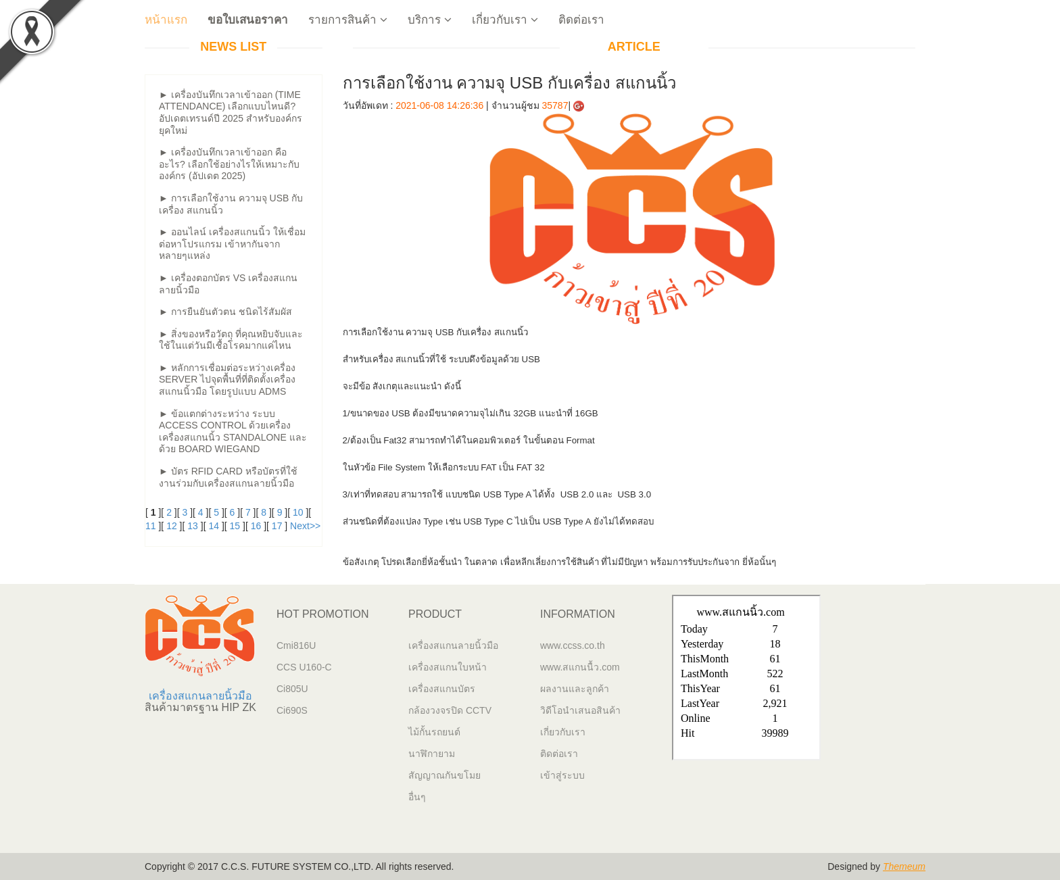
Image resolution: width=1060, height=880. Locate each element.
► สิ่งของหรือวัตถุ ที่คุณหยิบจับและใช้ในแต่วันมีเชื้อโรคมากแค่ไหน (231, 339)
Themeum (904, 866)
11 (150, 525)
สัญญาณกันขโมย (444, 775)
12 (171, 525)
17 (277, 525)
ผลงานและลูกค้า (574, 688)
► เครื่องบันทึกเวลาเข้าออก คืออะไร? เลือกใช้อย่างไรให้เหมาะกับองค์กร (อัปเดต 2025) (229, 164)
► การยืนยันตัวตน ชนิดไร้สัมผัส (225, 311)
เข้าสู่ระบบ (562, 775)
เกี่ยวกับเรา (505, 20)
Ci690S (292, 710)
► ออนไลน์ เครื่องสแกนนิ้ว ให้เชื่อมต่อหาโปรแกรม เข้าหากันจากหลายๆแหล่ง (232, 243)
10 (298, 512)
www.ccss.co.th (572, 645)
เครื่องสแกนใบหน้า (447, 667)
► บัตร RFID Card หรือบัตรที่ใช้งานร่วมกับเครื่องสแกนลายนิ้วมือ (228, 477)
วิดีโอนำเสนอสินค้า (580, 710)
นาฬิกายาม (431, 753)
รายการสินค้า (347, 20)
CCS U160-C (304, 667)
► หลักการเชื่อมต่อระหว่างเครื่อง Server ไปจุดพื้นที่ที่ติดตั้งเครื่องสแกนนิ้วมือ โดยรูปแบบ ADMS (227, 379)
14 (213, 525)
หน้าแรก (166, 20)
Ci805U (292, 688)
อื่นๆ (417, 796)
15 (235, 525)
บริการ (430, 20)
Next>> (305, 525)
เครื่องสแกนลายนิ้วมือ (200, 696)
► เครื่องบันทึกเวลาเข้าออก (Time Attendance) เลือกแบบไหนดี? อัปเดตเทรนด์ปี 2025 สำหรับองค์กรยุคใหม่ (230, 112)
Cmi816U (296, 645)
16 (256, 525)
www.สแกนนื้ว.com (580, 667)
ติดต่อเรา (581, 20)
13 (192, 525)
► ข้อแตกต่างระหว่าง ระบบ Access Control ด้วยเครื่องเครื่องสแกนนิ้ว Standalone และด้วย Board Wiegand (233, 431)
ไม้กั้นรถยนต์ (434, 732)
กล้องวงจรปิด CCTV (449, 710)
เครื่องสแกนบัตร (441, 688)
